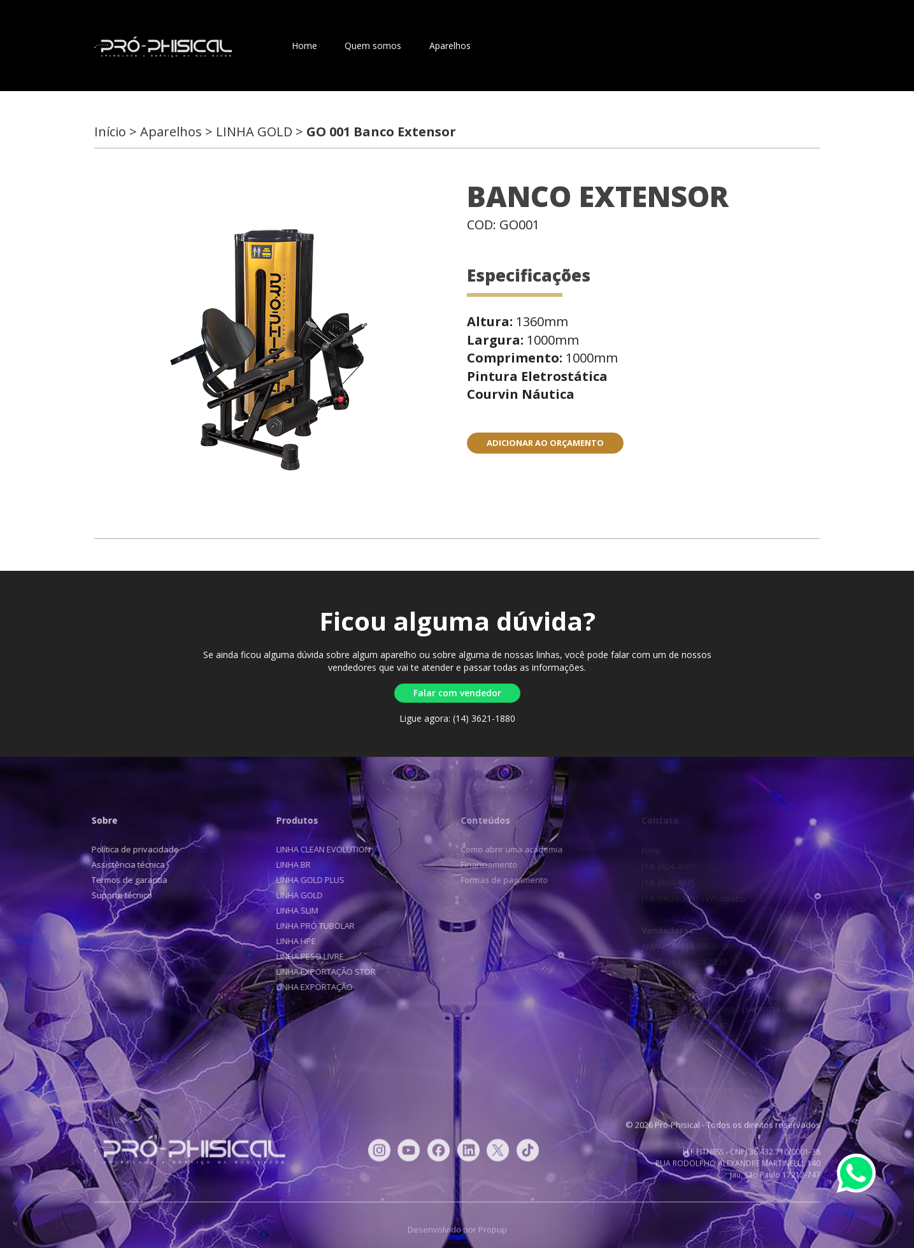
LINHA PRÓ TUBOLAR (309, 925)
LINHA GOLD (293, 895)
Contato (515, 45)
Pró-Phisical (163, 47)
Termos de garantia (124, 880)
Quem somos (373, 45)
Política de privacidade (130, 849)
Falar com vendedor (457, 693)
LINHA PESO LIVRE (304, 956)
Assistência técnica (123, 864)
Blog (569, 45)
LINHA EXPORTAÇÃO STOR (319, 971)
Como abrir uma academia (506, 849)
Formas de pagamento (498, 880)
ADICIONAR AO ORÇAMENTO (545, 442)
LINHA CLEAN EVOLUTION (317, 849)
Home (304, 45)
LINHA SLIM (291, 910)
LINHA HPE (290, 941)
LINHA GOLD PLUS (304, 880)
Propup (492, 1235)
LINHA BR (287, 864)
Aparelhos (450, 45)
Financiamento (483, 864)
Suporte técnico (117, 895)
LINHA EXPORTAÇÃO (308, 987)
